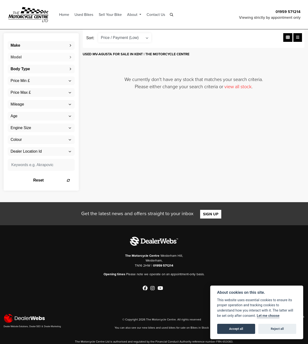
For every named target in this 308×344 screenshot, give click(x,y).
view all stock (238, 86)
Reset (52, 180)
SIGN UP (210, 214)
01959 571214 (288, 11)
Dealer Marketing (52, 326)
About (133, 14)
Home (65, 14)
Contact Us (156, 14)
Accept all (236, 329)
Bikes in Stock (200, 327)
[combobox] (41, 45)
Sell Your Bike (111, 14)
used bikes (168, 327)
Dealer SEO (35, 326)
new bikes (148, 327)
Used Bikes (84, 14)
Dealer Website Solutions (16, 326)
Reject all (277, 329)
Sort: (90, 38)
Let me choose (268, 316)
